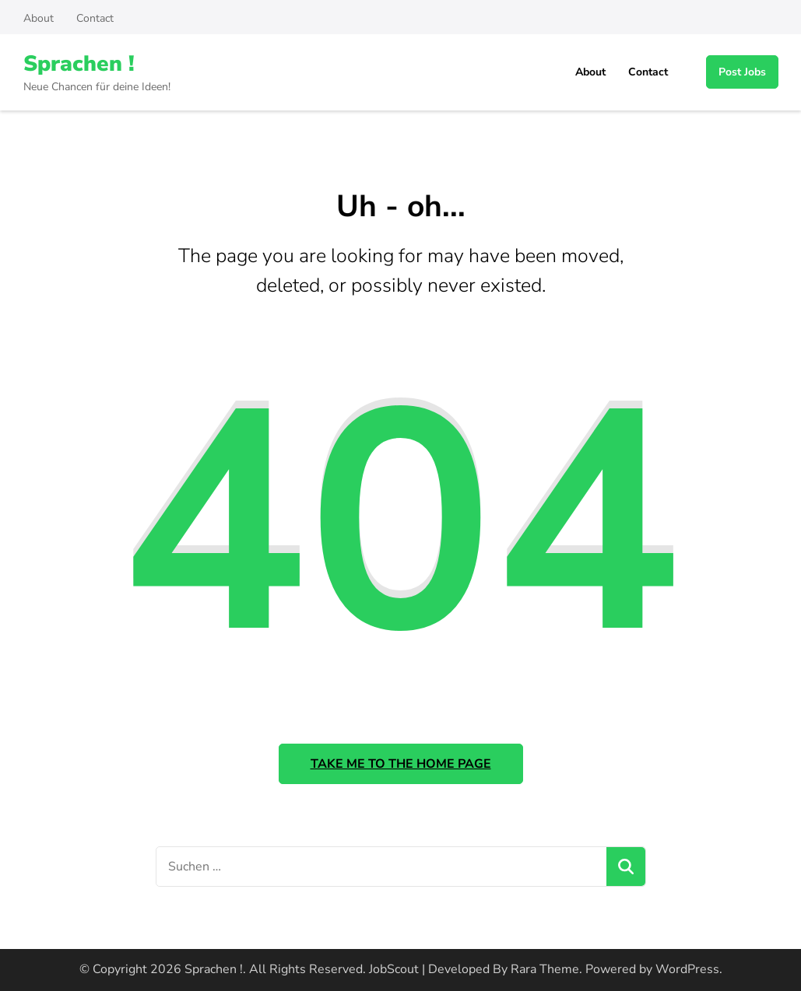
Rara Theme (545, 969)
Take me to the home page (401, 763)
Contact (95, 18)
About (38, 18)
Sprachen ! (79, 64)
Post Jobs (742, 72)
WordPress (687, 969)
